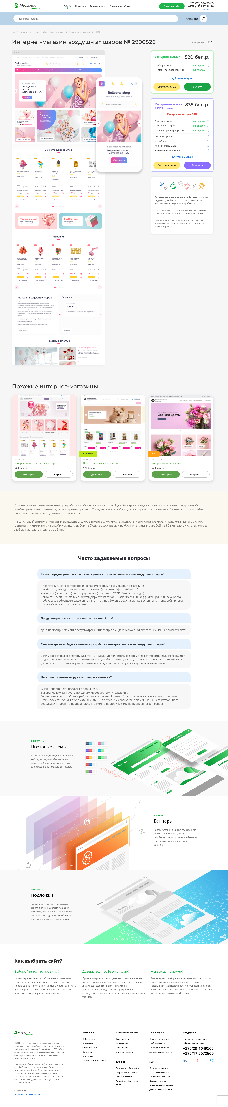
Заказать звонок (201, 9)
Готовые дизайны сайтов (128, 1068)
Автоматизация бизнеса (160, 1052)
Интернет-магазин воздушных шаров (36, 463)
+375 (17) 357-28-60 (201, 6)
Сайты (67, 5)
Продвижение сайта (159, 1072)
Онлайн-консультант (159, 1039)
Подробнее (58, 474)
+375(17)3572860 (198, 1053)
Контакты (87, 1052)
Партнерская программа (94, 1060)
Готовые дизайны (119, 6)
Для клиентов (88, 1056)
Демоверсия (28, 474)
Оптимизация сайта (158, 1068)
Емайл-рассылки (157, 1043)
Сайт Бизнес (122, 1047)
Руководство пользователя (196, 1039)
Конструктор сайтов (159, 1047)
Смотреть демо (167, 87)
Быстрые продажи (158, 1081)
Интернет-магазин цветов (166, 463)
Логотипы (80, 6)
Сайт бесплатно (89, 1047)
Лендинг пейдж (123, 1043)
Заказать (197, 87)
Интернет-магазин (125, 1052)
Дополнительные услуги (161, 1089)
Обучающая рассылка (193, 1043)
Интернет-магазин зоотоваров (100, 463)
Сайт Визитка (122, 1039)
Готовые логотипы (125, 1076)
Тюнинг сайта (98, 6)
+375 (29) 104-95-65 (201, 3)
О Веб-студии (88, 1039)
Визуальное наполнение (161, 1085)
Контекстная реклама (159, 1076)
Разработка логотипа (126, 1072)
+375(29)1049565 (198, 1048)
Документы (88, 1043)
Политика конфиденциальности (29, 1094)
